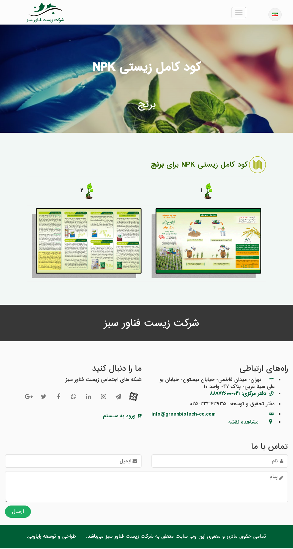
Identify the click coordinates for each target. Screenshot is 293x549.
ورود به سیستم (122, 417)
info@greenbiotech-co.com (183, 415)
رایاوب (34, 538)
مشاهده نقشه (243, 424)
